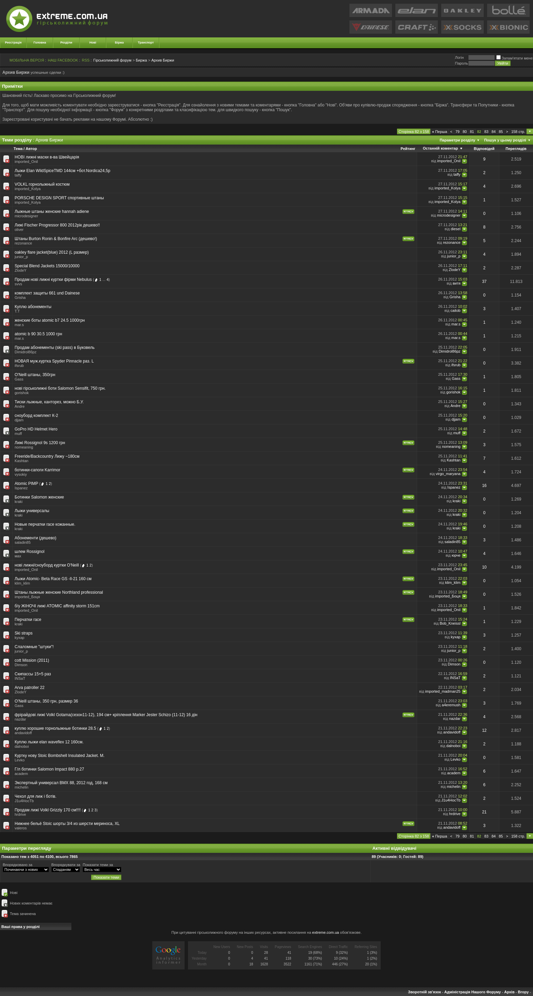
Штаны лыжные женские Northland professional (59, 592)
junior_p (21, 257)
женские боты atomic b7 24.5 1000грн (50, 320)
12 (484, 730)
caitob (455, 310)
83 (486, 132)
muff (18, 434)
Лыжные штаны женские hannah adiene (52, 211)
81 (472, 132)
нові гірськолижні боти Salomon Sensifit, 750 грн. (60, 388)
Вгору (523, 992)
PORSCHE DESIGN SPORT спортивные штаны (59, 198)
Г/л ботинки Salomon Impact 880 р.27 (49, 769)
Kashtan (21, 461)
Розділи (66, 42)
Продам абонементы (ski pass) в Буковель (54, 347)
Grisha (20, 298)
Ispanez (21, 488)
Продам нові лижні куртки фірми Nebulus (53, 279)
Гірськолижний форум (112, 60)
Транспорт (146, 42)
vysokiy (21, 474)
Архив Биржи (162, 60)
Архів (509, 992)
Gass (19, 379)
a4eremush (451, 705)
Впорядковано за (17, 865)
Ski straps (24, 633)
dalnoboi (22, 746)
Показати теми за (98, 865)
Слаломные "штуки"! (34, 646)
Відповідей (484, 149)
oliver (19, 229)
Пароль (461, 63)
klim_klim (22, 583)
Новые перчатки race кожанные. (45, 524)
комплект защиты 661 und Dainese (47, 293)
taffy (18, 175)
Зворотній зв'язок (424, 992)
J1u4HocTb (24, 801)
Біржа (119, 42)
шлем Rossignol (30, 551)
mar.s (19, 325)
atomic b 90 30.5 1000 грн (38, 334)
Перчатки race (28, 619)
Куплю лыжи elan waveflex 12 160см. (49, 742)
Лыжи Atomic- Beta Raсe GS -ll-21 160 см (53, 578)
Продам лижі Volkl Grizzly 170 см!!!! (48, 810)
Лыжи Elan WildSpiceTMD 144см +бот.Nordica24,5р (62, 170)
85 (501, 132)
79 (457, 132)
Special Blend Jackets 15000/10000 (47, 266)
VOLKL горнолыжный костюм (42, 184)
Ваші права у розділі (20, 927)
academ (21, 774)
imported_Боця (27, 597)
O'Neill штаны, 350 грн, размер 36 (46, 701)
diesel (456, 229)
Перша (439, 132)
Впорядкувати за (65, 865)
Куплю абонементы (33, 306)
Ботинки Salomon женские (39, 497)
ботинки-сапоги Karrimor (37, 470)
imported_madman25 (443, 691)
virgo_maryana (448, 474)
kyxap (19, 638)
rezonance (23, 243)
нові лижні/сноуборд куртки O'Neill (47, 565)
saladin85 (23, 542)
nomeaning (24, 447)
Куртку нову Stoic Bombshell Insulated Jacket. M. (59, 755)
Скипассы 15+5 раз (33, 674)
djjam (19, 420)
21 (484, 812)
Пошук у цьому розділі (505, 140)
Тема (18, 149)
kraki (18, 502)
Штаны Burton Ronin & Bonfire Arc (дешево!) (56, 238)
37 (484, 281)
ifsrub (19, 366)
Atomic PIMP (26, 483)
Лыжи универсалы (32, 510)
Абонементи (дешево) (35, 538)
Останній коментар (440, 148)
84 (494, 132)
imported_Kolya (27, 189)
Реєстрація (13, 42)
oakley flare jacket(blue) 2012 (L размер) (52, 252)
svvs (18, 284)
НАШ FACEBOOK (63, 60)
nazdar (20, 719)
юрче (456, 555)
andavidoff (23, 733)
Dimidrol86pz (25, 352)
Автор (31, 149)
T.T (17, 311)
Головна (40, 42)
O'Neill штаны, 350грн (35, 374)
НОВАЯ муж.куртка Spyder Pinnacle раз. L (54, 361)
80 (465, 132)
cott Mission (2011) (32, 660)
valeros (21, 828)
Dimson (21, 665)
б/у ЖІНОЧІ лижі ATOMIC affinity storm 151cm (57, 606)
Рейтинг (408, 149)
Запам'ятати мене (514, 58)
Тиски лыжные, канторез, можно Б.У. (49, 402)
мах (18, 556)
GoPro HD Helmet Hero (36, 429)
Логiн (459, 57)
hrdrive (20, 814)
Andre (19, 406)
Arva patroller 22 (30, 687)
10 (484, 567)
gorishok (22, 393)
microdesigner (26, 216)
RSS (86, 60)
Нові (92, 42)
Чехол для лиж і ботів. (35, 796)
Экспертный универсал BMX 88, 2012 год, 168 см (61, 782)
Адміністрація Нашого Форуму (472, 992)
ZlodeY (21, 270)
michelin (21, 787)
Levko (19, 760)
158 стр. (518, 132)
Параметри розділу (457, 140)
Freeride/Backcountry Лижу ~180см (47, 456)
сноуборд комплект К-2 (36, 415)
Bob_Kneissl (450, 623)
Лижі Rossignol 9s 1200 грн (40, 442)
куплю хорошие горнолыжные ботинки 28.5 (55, 728)
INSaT (20, 678)
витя (457, 283)
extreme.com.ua (325, 932)
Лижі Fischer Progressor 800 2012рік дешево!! (57, 225)
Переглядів (516, 149)
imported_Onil (26, 161)
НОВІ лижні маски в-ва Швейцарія (47, 157)
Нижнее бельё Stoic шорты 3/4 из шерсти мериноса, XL (67, 823)
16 (484, 485)
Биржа (141, 60)
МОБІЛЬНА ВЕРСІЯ (27, 60)
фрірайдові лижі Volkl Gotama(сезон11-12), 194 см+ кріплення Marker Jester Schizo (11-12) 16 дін (106, 714)
